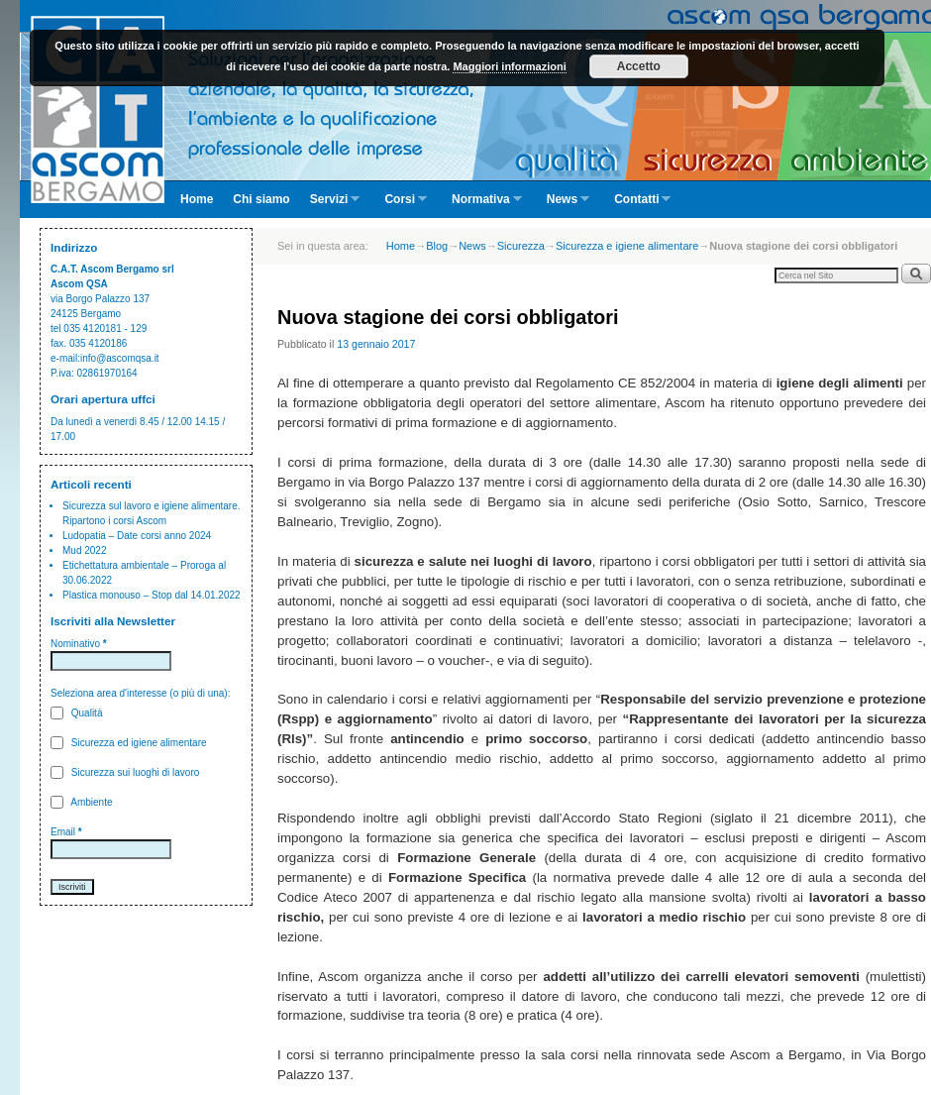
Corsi (400, 205)
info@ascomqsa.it (119, 358)
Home (196, 199)
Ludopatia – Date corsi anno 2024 (136, 535)
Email (66, 831)
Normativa (482, 205)
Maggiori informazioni (509, 66)
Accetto (639, 66)
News (563, 205)
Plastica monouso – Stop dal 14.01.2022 (151, 595)
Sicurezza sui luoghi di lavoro (125, 772)
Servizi (330, 205)
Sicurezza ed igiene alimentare (129, 742)
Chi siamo (261, 199)
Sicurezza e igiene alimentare (627, 246)
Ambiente (81, 802)
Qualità (76, 713)
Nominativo (79, 643)
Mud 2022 (84, 550)
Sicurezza (521, 246)
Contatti (637, 205)
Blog (437, 246)
